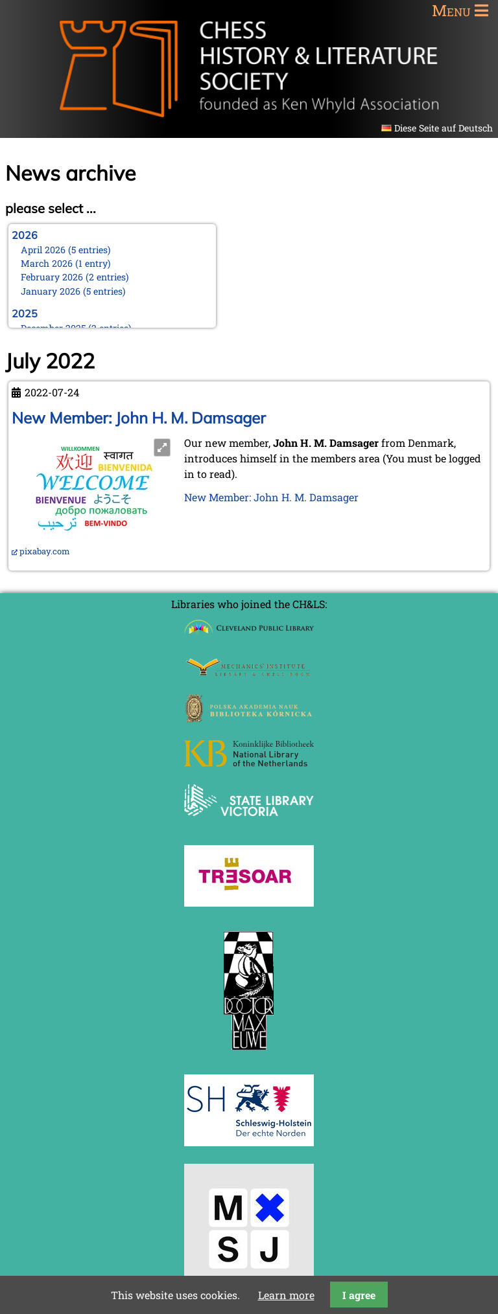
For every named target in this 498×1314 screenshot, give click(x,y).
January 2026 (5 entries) (73, 291)
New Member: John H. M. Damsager (139, 417)
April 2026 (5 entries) (66, 250)
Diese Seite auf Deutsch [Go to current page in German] (443, 128)
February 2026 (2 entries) (75, 277)
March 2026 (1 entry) (66, 263)
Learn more (286, 1295)
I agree (358, 1295)
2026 (25, 235)
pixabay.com (44, 551)
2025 (25, 313)
